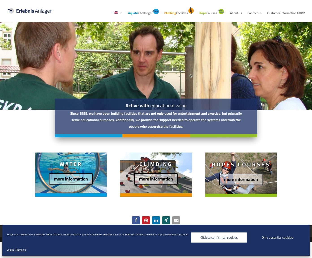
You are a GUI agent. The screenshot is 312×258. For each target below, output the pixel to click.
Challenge (143, 12)
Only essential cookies (277, 237)
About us (236, 13)
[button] (136, 220)
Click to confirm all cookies (219, 237)
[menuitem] (118, 16)
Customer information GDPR (286, 13)
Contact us (254, 13)
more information (71, 179)
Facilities (179, 11)
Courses (211, 12)
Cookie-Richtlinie (16, 249)
